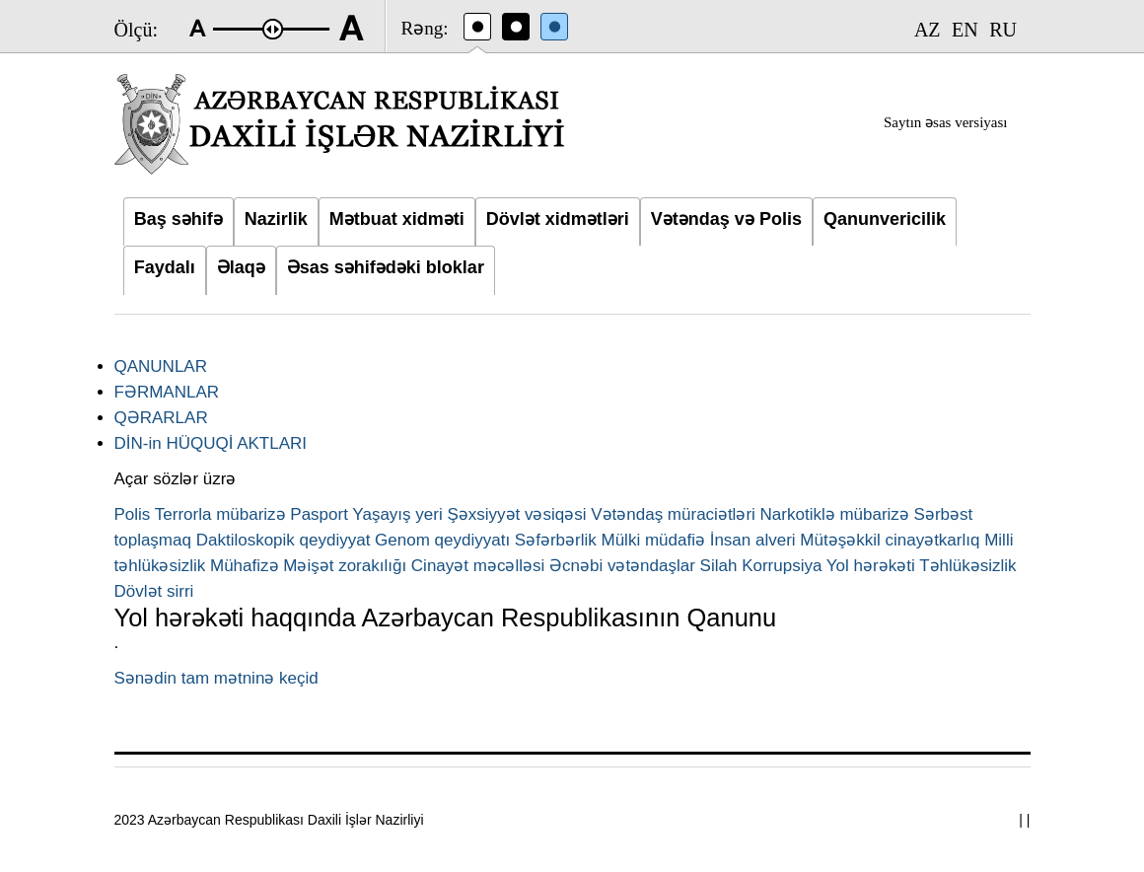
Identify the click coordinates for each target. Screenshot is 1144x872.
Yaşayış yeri (397, 514)
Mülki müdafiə (653, 540)
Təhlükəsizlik (967, 565)
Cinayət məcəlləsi (477, 565)
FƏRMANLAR (167, 392)
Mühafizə (244, 565)
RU (1003, 29)
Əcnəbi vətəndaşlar (622, 565)
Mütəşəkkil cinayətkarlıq (889, 540)
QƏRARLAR (161, 417)
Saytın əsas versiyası (946, 122)
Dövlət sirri (154, 591)
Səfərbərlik (556, 540)
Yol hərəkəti (870, 565)
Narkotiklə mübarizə (834, 514)
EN (965, 29)
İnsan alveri (753, 540)
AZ (927, 29)
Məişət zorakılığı (344, 565)
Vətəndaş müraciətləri (673, 514)
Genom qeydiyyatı (442, 540)
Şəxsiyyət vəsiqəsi (516, 514)
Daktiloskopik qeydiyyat (283, 540)
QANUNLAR (160, 366)
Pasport (319, 514)
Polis (132, 514)
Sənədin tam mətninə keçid (216, 678)
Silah (719, 565)
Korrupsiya (782, 565)
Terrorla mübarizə (220, 514)
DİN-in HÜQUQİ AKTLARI (211, 443)
